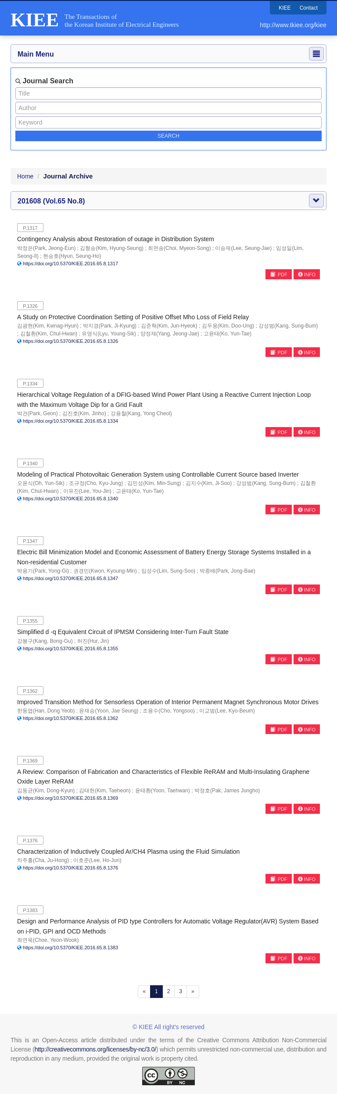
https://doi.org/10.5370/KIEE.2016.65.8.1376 (70, 867)
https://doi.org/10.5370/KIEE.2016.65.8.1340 (70, 498)
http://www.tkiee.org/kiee (293, 25)
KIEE (284, 8)
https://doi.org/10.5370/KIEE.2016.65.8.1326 (70, 341)
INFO (306, 274)
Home (25, 176)
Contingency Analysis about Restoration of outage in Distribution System (115, 238)
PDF (278, 274)
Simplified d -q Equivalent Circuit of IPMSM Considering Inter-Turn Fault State (123, 631)
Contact (309, 8)
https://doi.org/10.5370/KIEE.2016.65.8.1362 (70, 718)
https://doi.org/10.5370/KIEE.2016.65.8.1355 (70, 648)
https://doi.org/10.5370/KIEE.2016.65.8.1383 (70, 947)
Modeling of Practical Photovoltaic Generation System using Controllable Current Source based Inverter (158, 474)
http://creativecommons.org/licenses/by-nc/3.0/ (95, 1049)
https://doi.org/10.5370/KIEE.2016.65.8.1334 (70, 421)
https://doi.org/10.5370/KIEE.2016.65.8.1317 (70, 263)
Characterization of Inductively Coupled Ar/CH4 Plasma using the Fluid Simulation (128, 851)
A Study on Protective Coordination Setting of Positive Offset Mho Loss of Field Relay (133, 317)
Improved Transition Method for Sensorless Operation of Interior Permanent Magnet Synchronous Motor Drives (168, 702)
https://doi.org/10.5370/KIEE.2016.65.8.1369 (70, 798)
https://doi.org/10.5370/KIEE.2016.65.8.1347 (70, 578)
